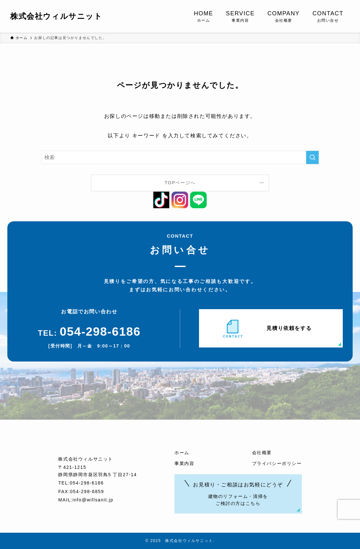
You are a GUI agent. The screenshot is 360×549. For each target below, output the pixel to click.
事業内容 (184, 463)
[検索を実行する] (312, 157)
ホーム (181, 452)
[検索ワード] (180, 157)
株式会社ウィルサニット (56, 16)
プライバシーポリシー (277, 463)
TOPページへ (180, 182)
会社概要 (262, 452)
